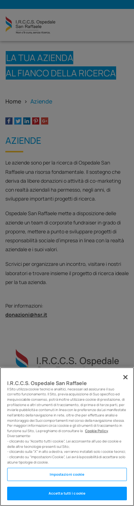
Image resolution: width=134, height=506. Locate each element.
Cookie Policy (96, 431)
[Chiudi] (125, 377)
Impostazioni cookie (67, 474)
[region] (67, 436)
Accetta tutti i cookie (67, 493)
